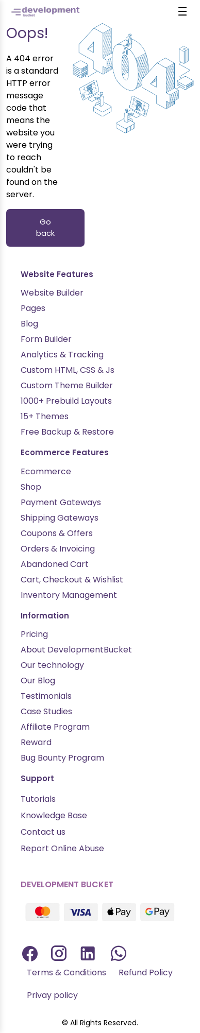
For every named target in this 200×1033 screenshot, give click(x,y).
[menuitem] (66, 972)
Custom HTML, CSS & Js (67, 370)
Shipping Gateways (59, 518)
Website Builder (52, 293)
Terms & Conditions (66, 972)
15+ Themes (45, 416)
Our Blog (38, 680)
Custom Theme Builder (67, 385)
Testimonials (46, 696)
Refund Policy (146, 972)
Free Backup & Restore (67, 432)
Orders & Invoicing (58, 549)
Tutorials (38, 799)
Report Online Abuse (62, 848)
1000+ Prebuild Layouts (66, 401)
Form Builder (46, 339)
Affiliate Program (55, 727)
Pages (33, 308)
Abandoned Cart (55, 564)
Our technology (52, 665)
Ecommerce (46, 471)
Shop (31, 487)
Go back (45, 227)
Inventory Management (69, 595)
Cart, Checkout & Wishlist (72, 580)
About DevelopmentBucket (76, 650)
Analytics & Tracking (62, 354)
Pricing (34, 634)
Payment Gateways (61, 502)
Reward (36, 742)
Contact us (43, 832)
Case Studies (46, 711)
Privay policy (52, 995)
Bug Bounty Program (62, 758)
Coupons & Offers (57, 533)
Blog (29, 324)
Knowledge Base (54, 815)
